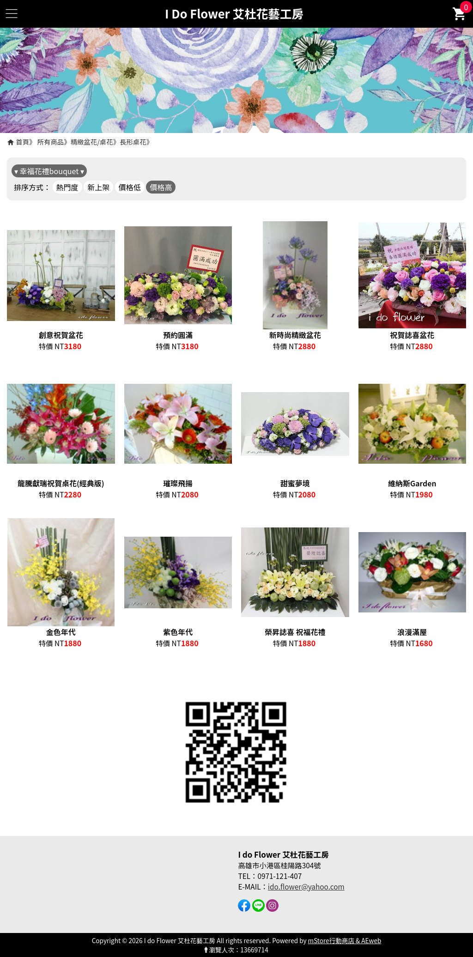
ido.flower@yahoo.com (306, 886)
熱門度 (67, 187)
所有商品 (50, 141)
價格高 (161, 187)
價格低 (130, 187)
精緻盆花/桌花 (92, 141)
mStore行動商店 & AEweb (345, 940)
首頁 (22, 141)
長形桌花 (133, 141)
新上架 (98, 187)
